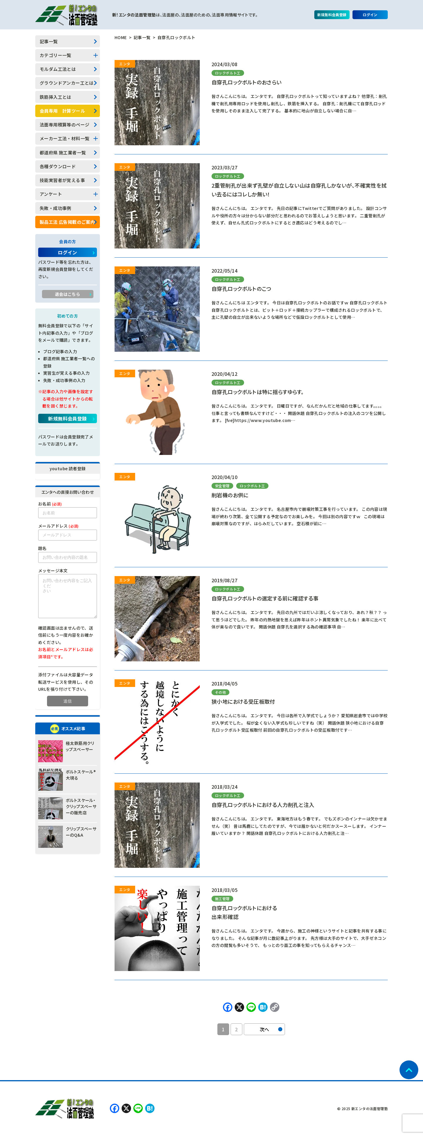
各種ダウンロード (58, 166)
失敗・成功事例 (55, 208)
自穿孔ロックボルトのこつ (242, 288)
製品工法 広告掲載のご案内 (67, 222)
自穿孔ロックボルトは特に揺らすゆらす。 (258, 392)
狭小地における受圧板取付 (243, 701)
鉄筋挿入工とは (55, 97)
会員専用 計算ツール (62, 111)
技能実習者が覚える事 (62, 180)
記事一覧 (49, 41)
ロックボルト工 (228, 72)
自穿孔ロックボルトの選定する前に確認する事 (265, 598)
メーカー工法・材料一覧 (64, 138)
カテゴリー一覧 (55, 55)
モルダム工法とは (58, 69)
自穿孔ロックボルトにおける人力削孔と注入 (263, 804)
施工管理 (222, 898)
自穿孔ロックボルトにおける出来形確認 (244, 912)
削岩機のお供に (230, 495)
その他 (220, 692)
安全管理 (222, 485)
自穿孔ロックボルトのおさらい (247, 82)
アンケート (51, 194)
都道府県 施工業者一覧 (63, 152)
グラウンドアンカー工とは (67, 83)
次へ (271, 1029)
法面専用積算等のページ (64, 124)
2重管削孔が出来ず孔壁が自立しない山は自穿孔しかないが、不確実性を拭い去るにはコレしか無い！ (299, 189)
